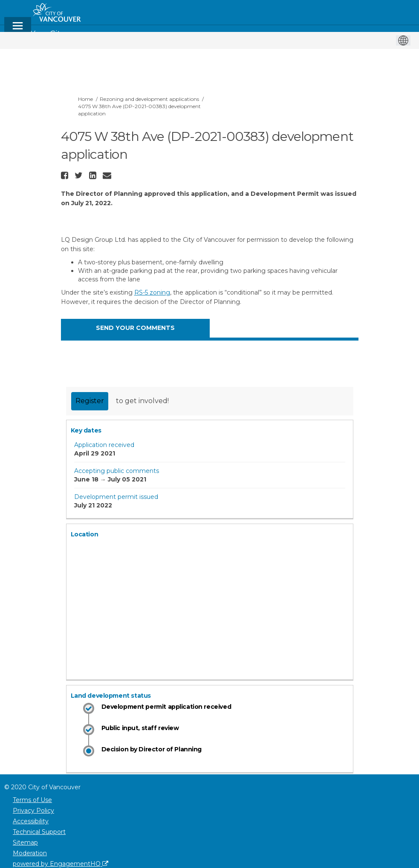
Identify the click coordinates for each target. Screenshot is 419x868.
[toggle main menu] (17, 29)
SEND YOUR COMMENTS (135, 328)
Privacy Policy (33, 810)
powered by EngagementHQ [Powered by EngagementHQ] (60, 864)
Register (89, 401)
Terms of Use (32, 800)
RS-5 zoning (152, 292)
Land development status (111, 695)
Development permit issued (116, 497)
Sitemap (25, 842)
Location (84, 534)
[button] (65, 175)
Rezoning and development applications (149, 99)
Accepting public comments (116, 471)
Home (85, 99)
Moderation (30, 853)
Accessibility (31, 821)
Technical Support (39, 832)
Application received (104, 445)
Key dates (86, 430)
